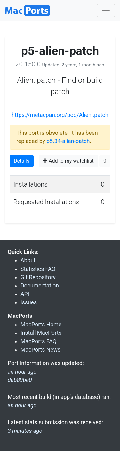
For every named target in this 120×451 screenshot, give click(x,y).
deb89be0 (20, 380)
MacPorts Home (40, 324)
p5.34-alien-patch (68, 141)
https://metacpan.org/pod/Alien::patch (60, 115)
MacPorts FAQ (38, 341)
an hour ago (22, 405)
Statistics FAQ (37, 269)
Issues (28, 302)
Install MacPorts (40, 333)
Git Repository (38, 277)
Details (21, 161)
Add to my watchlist (68, 161)
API (24, 294)
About (28, 260)
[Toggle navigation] (106, 10)
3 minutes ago (25, 431)
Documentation (39, 285)
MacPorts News (40, 350)
